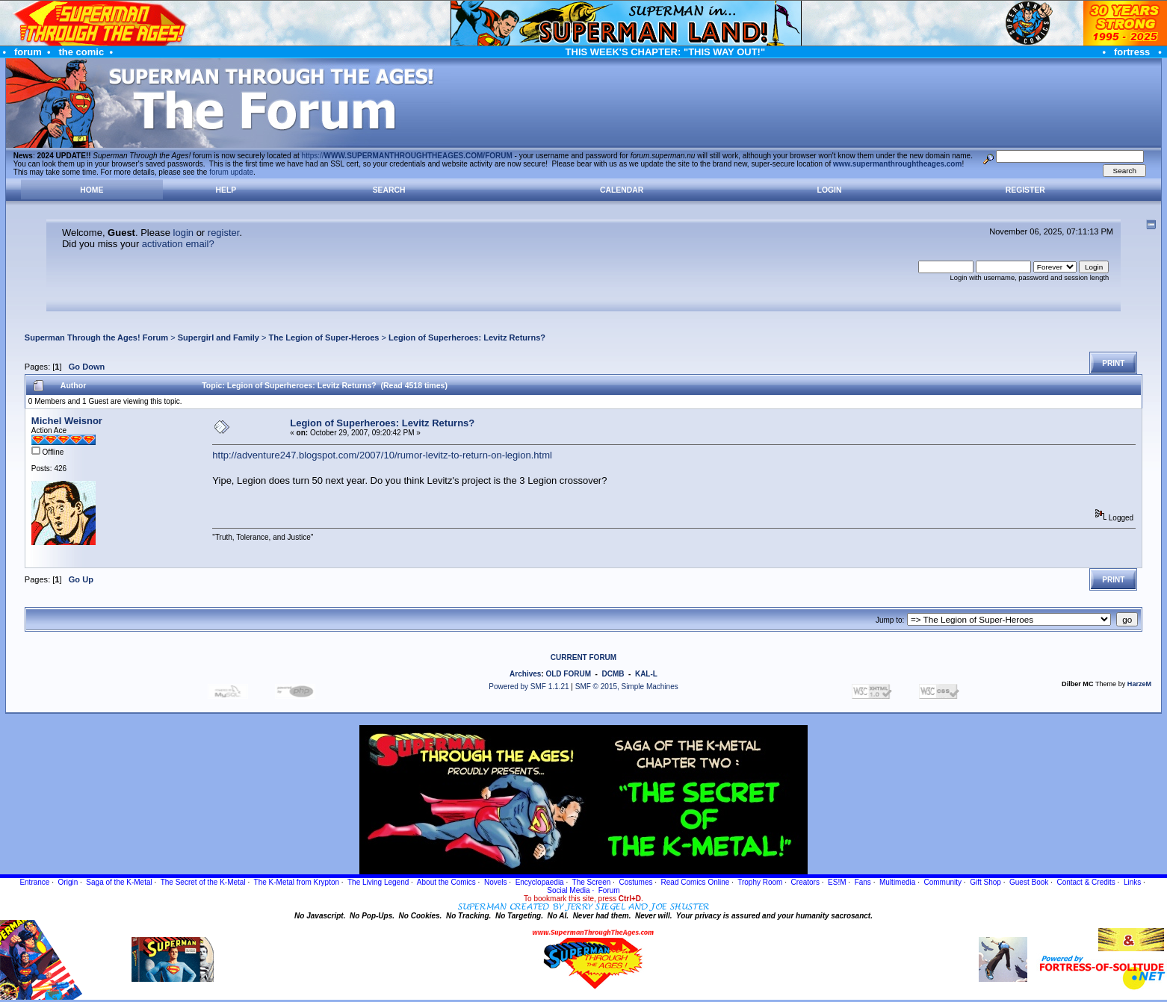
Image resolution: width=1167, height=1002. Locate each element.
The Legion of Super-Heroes (324, 337)
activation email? (178, 243)
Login (829, 190)
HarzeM (1139, 684)
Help (226, 190)
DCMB (612, 674)
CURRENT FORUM (583, 657)
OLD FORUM (568, 674)
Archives (525, 674)
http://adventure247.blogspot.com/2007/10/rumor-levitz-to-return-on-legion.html (382, 455)
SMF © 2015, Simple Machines (626, 686)
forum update (231, 172)
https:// (407, 156)
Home (91, 190)
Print (1113, 363)
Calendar (621, 190)
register (224, 232)
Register (1025, 190)
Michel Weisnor (66, 420)
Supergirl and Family (218, 337)
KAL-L (646, 674)
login (183, 232)
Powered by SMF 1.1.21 (529, 686)
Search (389, 190)
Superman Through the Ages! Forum (96, 337)
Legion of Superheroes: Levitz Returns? (467, 337)
